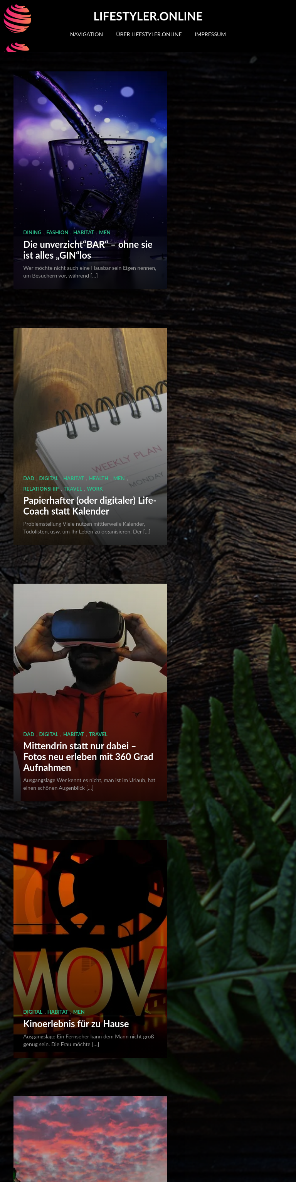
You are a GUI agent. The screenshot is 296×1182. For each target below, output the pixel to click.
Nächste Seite (161, 1128)
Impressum (210, 34)
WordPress (52, 1169)
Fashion (57, 167)
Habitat (83, 167)
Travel (233, 167)
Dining (32, 167)
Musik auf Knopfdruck (213, 1041)
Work (255, 167)
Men (105, 167)
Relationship (201, 167)
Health (242, 157)
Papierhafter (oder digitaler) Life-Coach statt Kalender (208, 190)
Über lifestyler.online (149, 34)
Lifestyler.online (147, 16)
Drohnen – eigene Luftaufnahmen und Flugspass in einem (63, 610)
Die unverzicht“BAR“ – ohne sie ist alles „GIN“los (69, 190)
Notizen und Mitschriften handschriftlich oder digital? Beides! (64, 815)
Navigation (86, 34)
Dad (172, 157)
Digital (192, 157)
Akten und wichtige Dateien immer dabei (210, 616)
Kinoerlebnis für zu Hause (206, 406)
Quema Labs (119, 1169)
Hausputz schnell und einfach (67, 1036)
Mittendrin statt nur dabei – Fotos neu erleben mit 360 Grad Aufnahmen (67, 395)
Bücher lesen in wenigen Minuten (217, 826)
